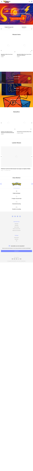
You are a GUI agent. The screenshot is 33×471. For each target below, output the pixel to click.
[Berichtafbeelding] (16, 156)
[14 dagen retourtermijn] (16, 196)
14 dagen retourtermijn (16, 198)
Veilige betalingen (16, 193)
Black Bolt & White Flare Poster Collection (7, 55)
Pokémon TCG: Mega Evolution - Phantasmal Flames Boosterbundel (7, 132)
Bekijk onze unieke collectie (16, 18)
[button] (1, 29)
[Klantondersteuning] (16, 202)
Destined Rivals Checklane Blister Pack (24, 131)
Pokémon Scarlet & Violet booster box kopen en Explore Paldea (15, 168)
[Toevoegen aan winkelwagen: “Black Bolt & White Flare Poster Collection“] (15, 52)
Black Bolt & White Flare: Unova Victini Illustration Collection (24, 55)
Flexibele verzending (16, 209)
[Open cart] (31, 1)
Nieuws (2, 170)
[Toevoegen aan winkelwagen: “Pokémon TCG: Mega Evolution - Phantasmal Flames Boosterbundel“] (15, 129)
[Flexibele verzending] (16, 207)
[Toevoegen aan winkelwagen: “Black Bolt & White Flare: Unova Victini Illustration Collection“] (31, 52)
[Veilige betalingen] (16, 191)
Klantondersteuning (16, 203)
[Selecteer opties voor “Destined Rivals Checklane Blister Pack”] (31, 129)
